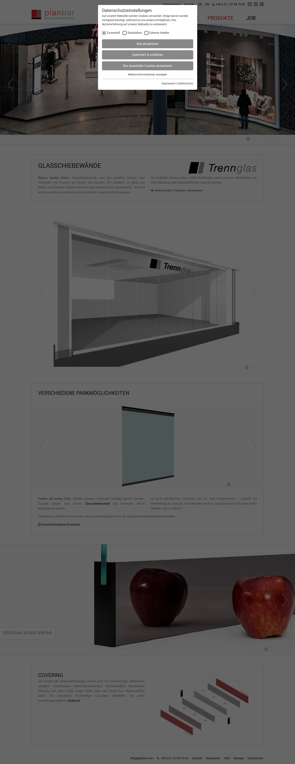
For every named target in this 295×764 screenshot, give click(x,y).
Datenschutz (185, 83)
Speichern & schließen (147, 55)
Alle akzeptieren (147, 44)
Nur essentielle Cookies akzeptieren (147, 66)
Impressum (168, 83)
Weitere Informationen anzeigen (147, 74)
